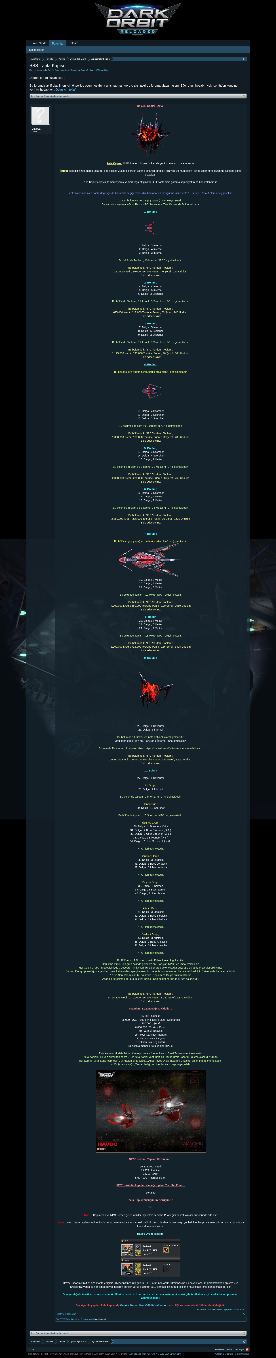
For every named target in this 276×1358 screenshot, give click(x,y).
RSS (247, 1349)
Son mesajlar (36, 49)
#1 (244, 1314)
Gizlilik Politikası (242, 1354)
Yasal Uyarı (220, 1349)
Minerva (73, 70)
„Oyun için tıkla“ (65, 89)
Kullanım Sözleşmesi (224, 1354)
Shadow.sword (87, 1319)
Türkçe (31, 1349)
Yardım (230, 1349)
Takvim (73, 43)
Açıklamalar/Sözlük (45, 70)
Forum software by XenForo (52, 1354)
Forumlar (58, 43)
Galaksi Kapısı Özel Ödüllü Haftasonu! (144, 1305)
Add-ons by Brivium (155, 1354)
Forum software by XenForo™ (102, 1354)
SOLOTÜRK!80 (63, 1319)
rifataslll (74, 1319)
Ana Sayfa (40, 43)
